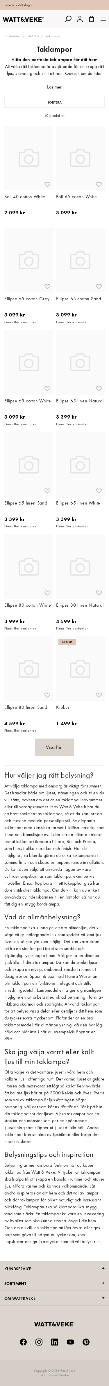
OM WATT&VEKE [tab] (19, 1298)
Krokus (63, 707)
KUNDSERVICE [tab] (17, 1268)
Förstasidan (12, 36)
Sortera (54, 102)
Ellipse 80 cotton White (27, 605)
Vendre (64, 1375)
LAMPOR (33, 36)
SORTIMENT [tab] (15, 1283)
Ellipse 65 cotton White (27, 401)
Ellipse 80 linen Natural (80, 605)
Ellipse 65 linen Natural (80, 401)
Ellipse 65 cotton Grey (27, 299)
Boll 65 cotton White (76, 197)
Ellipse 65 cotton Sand (78, 299)
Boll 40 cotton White (24, 197)
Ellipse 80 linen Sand (25, 707)
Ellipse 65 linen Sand (25, 503)
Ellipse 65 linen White (78, 503)
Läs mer (54, 87)
